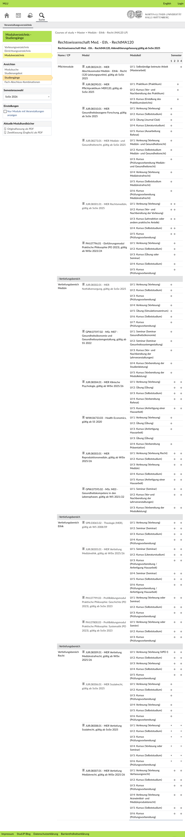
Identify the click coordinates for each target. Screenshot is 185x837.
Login (181, 3)
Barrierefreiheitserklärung (75, 834)
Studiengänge (12, 78)
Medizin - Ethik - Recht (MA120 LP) (108, 32)
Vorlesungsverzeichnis (17, 47)
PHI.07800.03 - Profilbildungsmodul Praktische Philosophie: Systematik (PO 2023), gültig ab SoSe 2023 (104, 626)
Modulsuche (11, 69)
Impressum (7, 834)
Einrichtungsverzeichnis (18, 51)
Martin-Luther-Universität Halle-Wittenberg (154, 14)
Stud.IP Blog (23, 834)
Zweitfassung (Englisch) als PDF (25, 132)
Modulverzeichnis (14, 55)
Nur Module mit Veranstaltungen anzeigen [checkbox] (25, 113)
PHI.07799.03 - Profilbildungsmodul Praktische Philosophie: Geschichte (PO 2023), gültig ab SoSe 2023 (104, 602)
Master (81, 32)
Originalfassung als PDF (20, 129)
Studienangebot (13, 73)
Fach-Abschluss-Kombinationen (22, 82)
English (167, 3)
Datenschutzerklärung (45, 834)
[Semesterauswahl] (27, 97)
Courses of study (64, 32)
